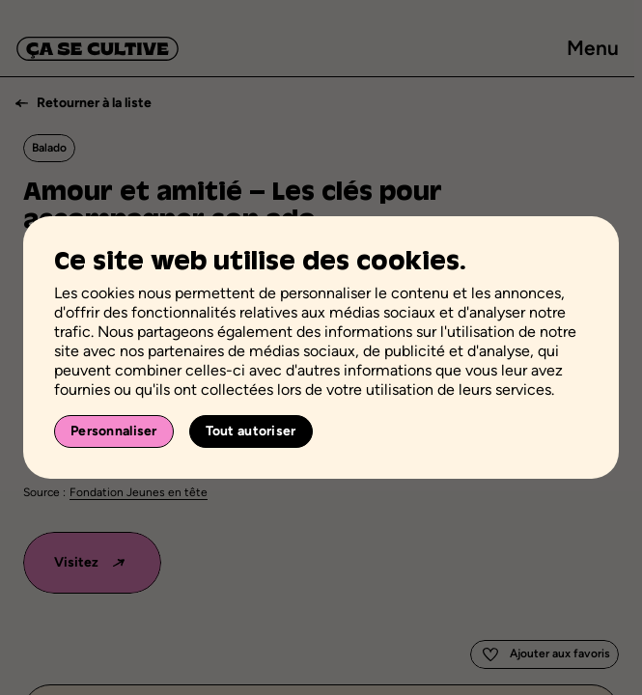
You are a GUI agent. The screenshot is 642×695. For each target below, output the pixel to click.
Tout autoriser (251, 431)
